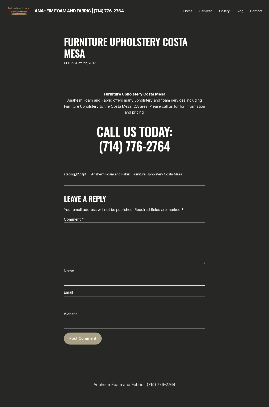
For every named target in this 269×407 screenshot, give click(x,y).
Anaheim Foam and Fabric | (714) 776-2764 (79, 10)
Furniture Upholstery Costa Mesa (125, 47)
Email (68, 292)
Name (69, 271)
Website (71, 314)
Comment (74, 219)
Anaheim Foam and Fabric (111, 174)
